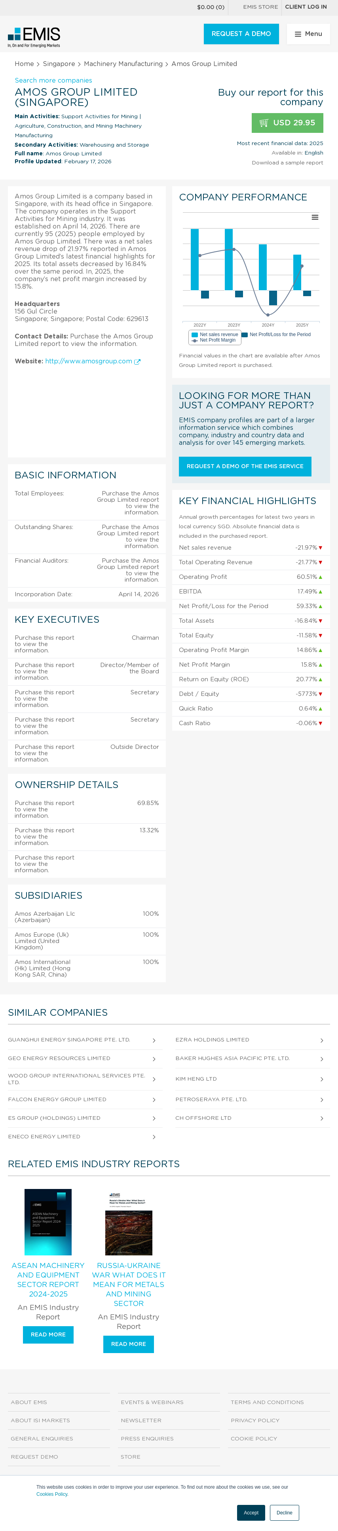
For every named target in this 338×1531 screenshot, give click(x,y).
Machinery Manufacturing (123, 64)
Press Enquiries (147, 1439)
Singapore (59, 64)
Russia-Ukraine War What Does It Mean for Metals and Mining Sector (129, 1285)
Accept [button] (251, 1513)
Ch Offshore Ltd (203, 1118)
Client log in (306, 7)
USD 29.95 (287, 123)
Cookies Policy (51, 1494)
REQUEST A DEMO (241, 34)
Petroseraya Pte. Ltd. (211, 1099)
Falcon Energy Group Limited (57, 1099)
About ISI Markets (40, 1420)
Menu (308, 34)
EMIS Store (255, 8)
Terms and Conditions (267, 1402)
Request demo (34, 1457)
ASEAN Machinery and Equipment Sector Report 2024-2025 (48, 1280)
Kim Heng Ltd (196, 1079)
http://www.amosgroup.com (93, 361)
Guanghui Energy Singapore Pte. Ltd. (69, 1040)
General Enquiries (42, 1439)
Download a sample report (287, 163)
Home (24, 64)
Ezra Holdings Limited (212, 1040)
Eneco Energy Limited (44, 1137)
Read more (48, 1335)
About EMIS (29, 1402)
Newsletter (141, 1420)
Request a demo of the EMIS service (245, 466)
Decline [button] (284, 1513)
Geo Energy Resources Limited (59, 1058)
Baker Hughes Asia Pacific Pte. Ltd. (232, 1058)
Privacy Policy (255, 1420)
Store (131, 1457)
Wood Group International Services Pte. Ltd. (76, 1079)
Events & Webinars (152, 1402)
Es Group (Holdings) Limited (54, 1118)
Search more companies (53, 80)
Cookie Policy (254, 1439)
